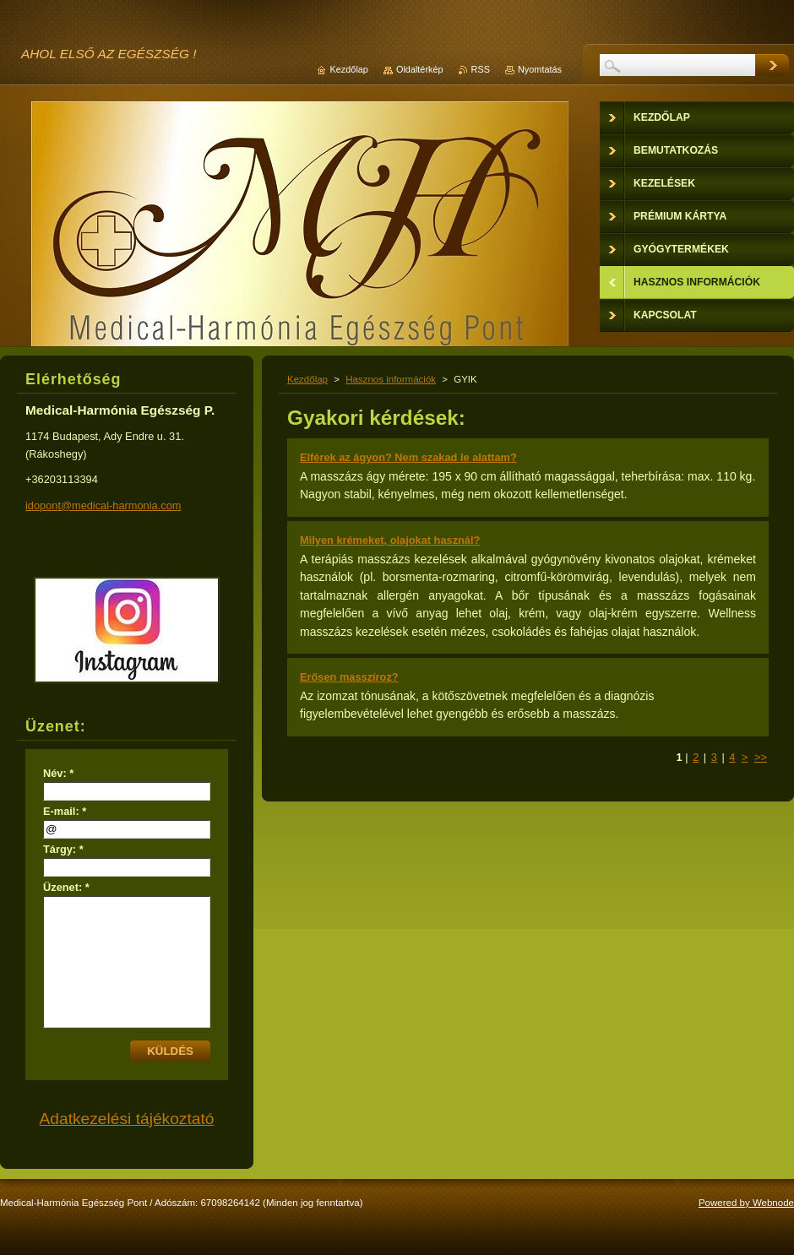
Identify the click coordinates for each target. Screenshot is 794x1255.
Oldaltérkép (419, 69)
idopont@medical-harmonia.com (103, 505)
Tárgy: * (63, 849)
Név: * (58, 773)
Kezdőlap (307, 379)
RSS (480, 69)
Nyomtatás (540, 69)
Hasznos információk (390, 379)
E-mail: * (64, 811)
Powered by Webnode (746, 1203)
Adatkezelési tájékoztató (127, 1118)
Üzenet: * (66, 887)
